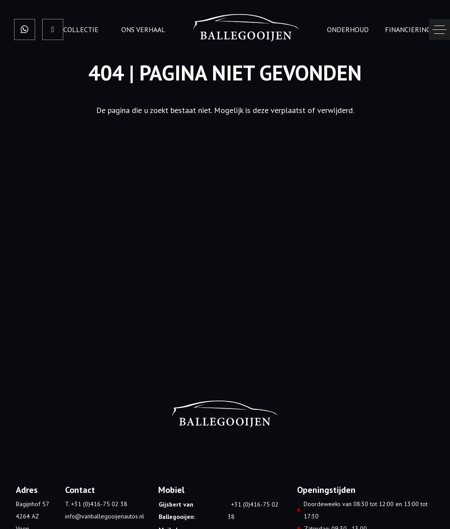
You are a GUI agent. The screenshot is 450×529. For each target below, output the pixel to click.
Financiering (408, 29)
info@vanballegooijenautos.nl (104, 516)
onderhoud (348, 29)
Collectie (80, 29)
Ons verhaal (143, 29)
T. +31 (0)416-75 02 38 (96, 504)
